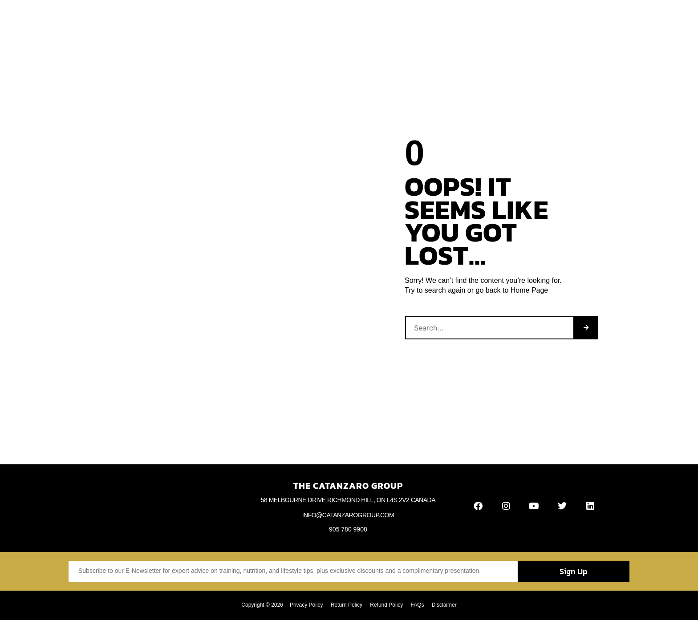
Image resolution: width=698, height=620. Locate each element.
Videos (354, 18)
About (260, 18)
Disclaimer (446, 605)
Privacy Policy (304, 605)
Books (385, 18)
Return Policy (345, 605)
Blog (288, 18)
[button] (610, 19)
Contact (459, 18)
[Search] (586, 327)
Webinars (421, 18)
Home (230, 18)
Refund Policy (386, 605)
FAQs (418, 605)
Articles (319, 18)
